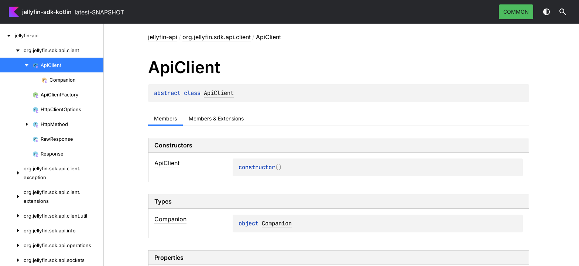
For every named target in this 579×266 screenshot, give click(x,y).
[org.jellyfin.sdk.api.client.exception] (12, 173)
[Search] (562, 11)
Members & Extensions (216, 118)
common (516, 11)
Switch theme (546, 11)
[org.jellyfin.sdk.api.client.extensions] (12, 196)
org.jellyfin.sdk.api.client (216, 37)
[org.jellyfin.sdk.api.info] (12, 230)
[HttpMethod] (16, 124)
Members (165, 118)
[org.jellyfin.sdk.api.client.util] (12, 215)
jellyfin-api (162, 37)
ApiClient (219, 93)
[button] (562, 11)
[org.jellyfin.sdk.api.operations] (12, 245)
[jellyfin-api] (7, 35)
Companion (277, 223)
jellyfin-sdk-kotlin (47, 12)
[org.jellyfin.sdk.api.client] (12, 50)
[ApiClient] (16, 65)
